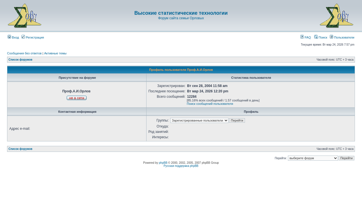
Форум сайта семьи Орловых (181, 18)
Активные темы (55, 53)
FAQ (305, 37)
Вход (13, 37)
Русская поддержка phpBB (180, 165)
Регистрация (32, 37)
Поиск (320, 37)
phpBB (163, 162)
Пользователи (342, 37)
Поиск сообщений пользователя (210, 103)
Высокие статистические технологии (181, 13)
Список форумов (20, 59)
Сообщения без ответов (24, 53)
